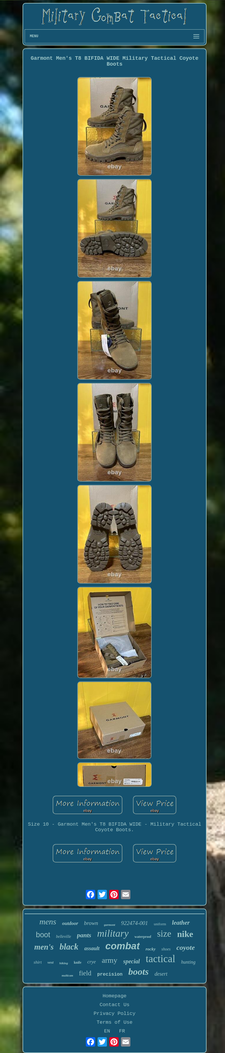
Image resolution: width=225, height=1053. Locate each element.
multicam (67, 975)
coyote (185, 947)
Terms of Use (114, 1022)
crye (91, 962)
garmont (109, 924)
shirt (38, 962)
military (113, 933)
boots (138, 971)
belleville (63, 936)
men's (44, 947)
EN (107, 1031)
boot (43, 935)
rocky (151, 949)
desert (160, 974)
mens (47, 921)
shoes (166, 949)
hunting (188, 962)
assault (92, 948)
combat (122, 945)
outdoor (70, 923)
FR (122, 1031)
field (85, 973)
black (68, 946)
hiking (63, 963)
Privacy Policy (115, 1013)
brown (91, 923)
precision (109, 974)
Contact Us (114, 1005)
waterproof (142, 937)
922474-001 (134, 923)
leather (181, 922)
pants (84, 935)
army (109, 960)
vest (50, 962)
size (164, 933)
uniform (160, 924)
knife (77, 962)
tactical (160, 959)
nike (185, 934)
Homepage (115, 996)
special (131, 961)
